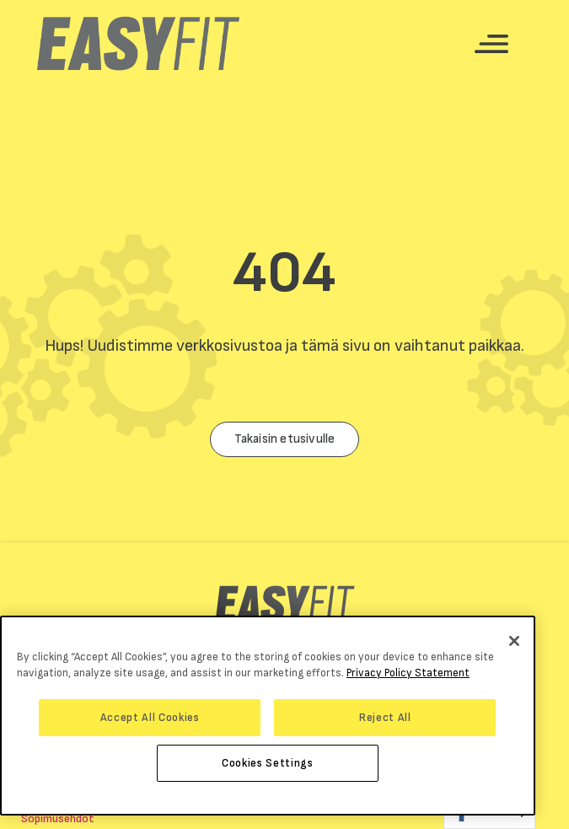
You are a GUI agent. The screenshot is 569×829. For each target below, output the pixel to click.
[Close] (514, 640)
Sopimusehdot (57, 818)
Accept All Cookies (150, 717)
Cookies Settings (268, 763)
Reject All (385, 717)
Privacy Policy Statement (408, 673)
